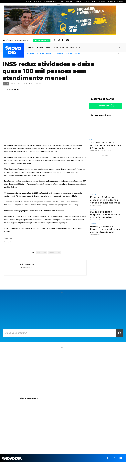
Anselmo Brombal (94, 150)
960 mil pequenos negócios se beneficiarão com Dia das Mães (105, 214)
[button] (120, 47)
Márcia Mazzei (14, 89)
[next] (122, 53)
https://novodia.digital (26, 267)
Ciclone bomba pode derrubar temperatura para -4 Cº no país (58, 53)
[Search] (119, 333)
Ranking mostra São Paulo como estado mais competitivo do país (105, 229)
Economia (93, 194)
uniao (58, 253)
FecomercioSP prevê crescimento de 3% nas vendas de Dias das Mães (105, 200)
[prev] (118, 53)
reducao (51, 253)
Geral (6, 83)
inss (38, 253)
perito (44, 253)
